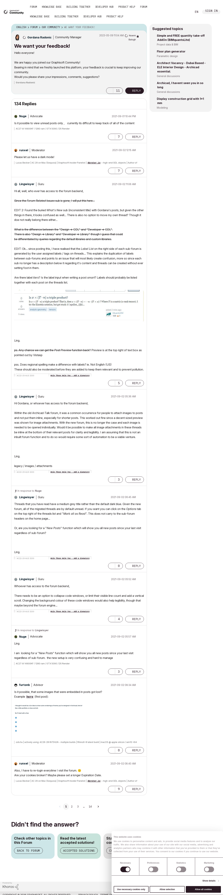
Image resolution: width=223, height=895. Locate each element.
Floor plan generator (171, 51)
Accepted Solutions (79, 850)
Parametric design (167, 56)
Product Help (126, 6)
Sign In (211, 11)
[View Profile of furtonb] (24, 685)
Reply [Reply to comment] (136, 137)
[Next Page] (98, 806)
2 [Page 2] (71, 806)
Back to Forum (28, 850)
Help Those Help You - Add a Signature (70, 376)
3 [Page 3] (78, 806)
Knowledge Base (52, 6)
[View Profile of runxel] (23, 150)
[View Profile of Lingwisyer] (26, 184)
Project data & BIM (167, 44)
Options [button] (142, 27)
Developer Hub (104, 6)
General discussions (168, 76)
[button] (109, 91)
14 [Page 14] (90, 806)
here (29, 697)
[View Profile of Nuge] (22, 116)
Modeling (162, 107)
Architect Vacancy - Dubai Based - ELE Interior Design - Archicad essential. (181, 67)
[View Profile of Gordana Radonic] (39, 37)
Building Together (78, 6)
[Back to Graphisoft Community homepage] (14, 11)
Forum (33, 6)
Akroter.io (94, 163)
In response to (30, 490)
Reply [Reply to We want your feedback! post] (136, 90)
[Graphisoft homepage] (206, 886)
